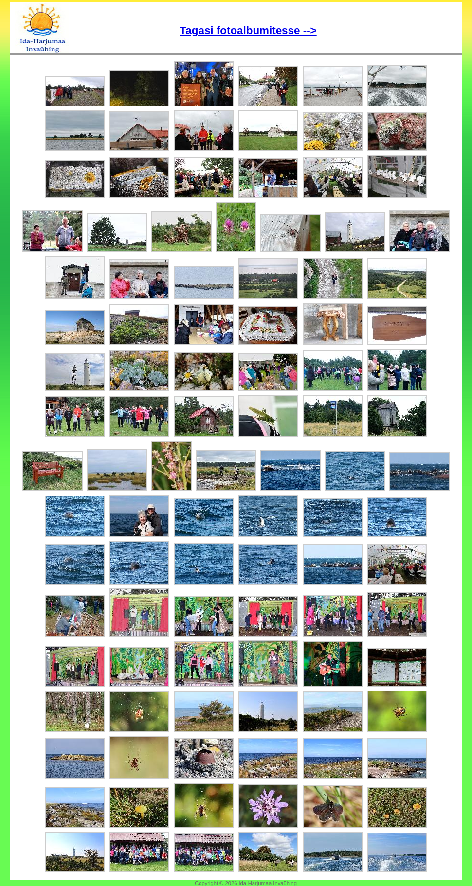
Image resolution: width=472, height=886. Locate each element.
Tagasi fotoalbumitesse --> (248, 30)
